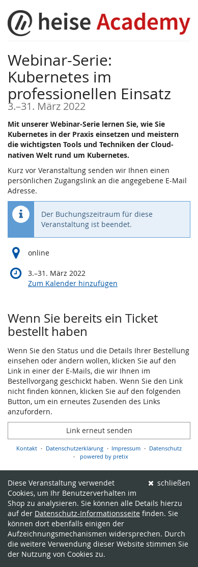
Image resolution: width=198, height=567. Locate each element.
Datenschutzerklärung (74, 448)
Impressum (125, 448)
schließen (169, 483)
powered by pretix (104, 456)
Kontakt (26, 448)
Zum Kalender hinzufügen (73, 283)
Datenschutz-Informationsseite (87, 513)
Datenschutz (165, 448)
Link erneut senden (99, 430)
